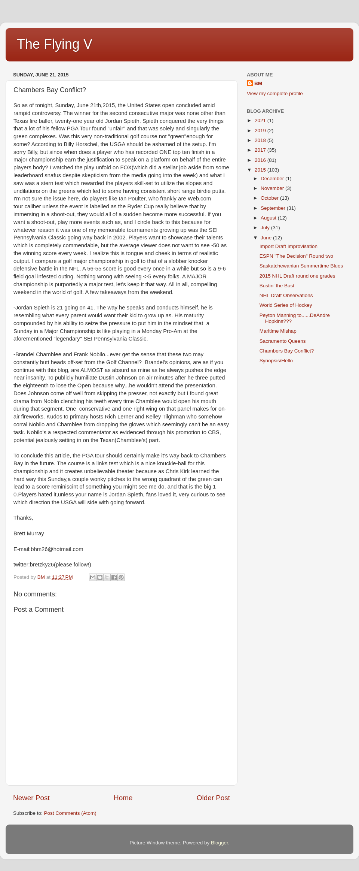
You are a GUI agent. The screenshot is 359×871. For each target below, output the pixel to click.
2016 (261, 160)
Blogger (219, 843)
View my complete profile (275, 93)
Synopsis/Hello (276, 360)
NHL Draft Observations (286, 295)
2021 (261, 120)
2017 (261, 150)
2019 (261, 130)
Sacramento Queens (283, 341)
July (266, 227)
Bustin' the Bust (277, 285)
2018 (261, 140)
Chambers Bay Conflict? (287, 351)
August (269, 218)
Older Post (213, 798)
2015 (261, 170)
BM (258, 83)
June (267, 238)
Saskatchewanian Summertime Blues (301, 266)
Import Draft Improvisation (288, 246)
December (273, 178)
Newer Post (31, 798)
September (274, 208)
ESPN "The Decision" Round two (296, 256)
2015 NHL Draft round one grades (297, 276)
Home (123, 798)
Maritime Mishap (278, 331)
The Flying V (54, 44)
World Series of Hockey (286, 305)
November (273, 188)
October (270, 198)
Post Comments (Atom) (70, 813)
